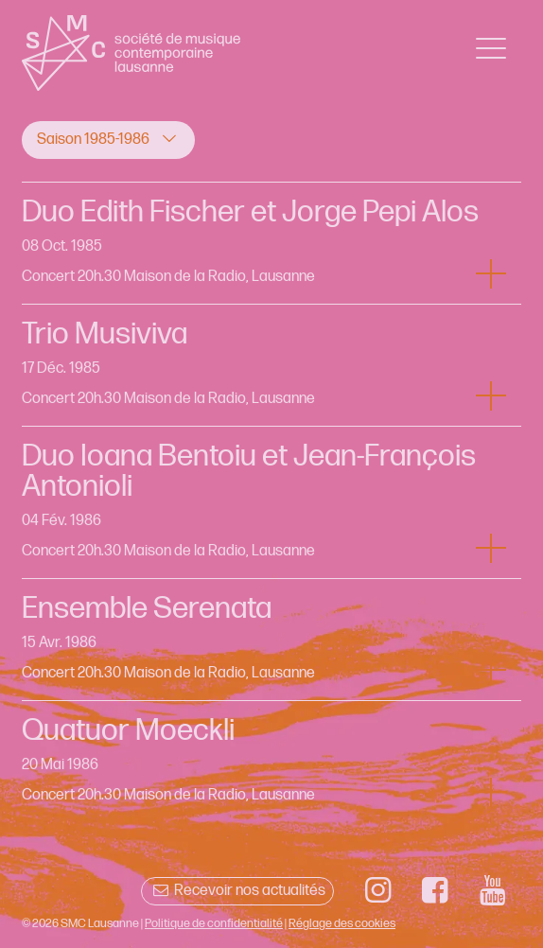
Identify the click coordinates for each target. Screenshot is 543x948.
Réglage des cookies (342, 923)
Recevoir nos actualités (236, 891)
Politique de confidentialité (214, 923)
